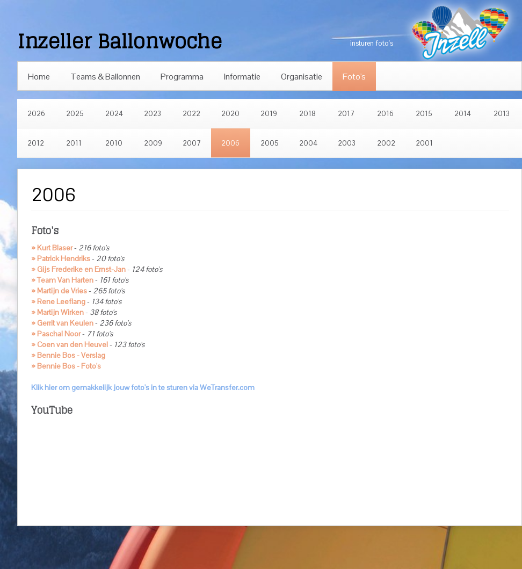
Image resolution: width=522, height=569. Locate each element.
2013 (502, 113)
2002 (386, 143)
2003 (347, 143)
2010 (113, 143)
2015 (424, 113)
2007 (192, 143)
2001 (424, 143)
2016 (385, 113)
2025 (75, 113)
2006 (230, 143)
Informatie (242, 76)
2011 (74, 143)
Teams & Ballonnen (105, 76)
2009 (153, 143)
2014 (462, 113)
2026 (36, 113)
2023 (152, 113)
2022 (191, 113)
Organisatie (301, 76)
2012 (35, 143)
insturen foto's (371, 43)
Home (39, 76)
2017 (346, 113)
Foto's (354, 76)
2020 (230, 113)
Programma (182, 76)
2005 (269, 143)
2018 (307, 113)
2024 (114, 113)
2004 (308, 143)
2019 (268, 113)
